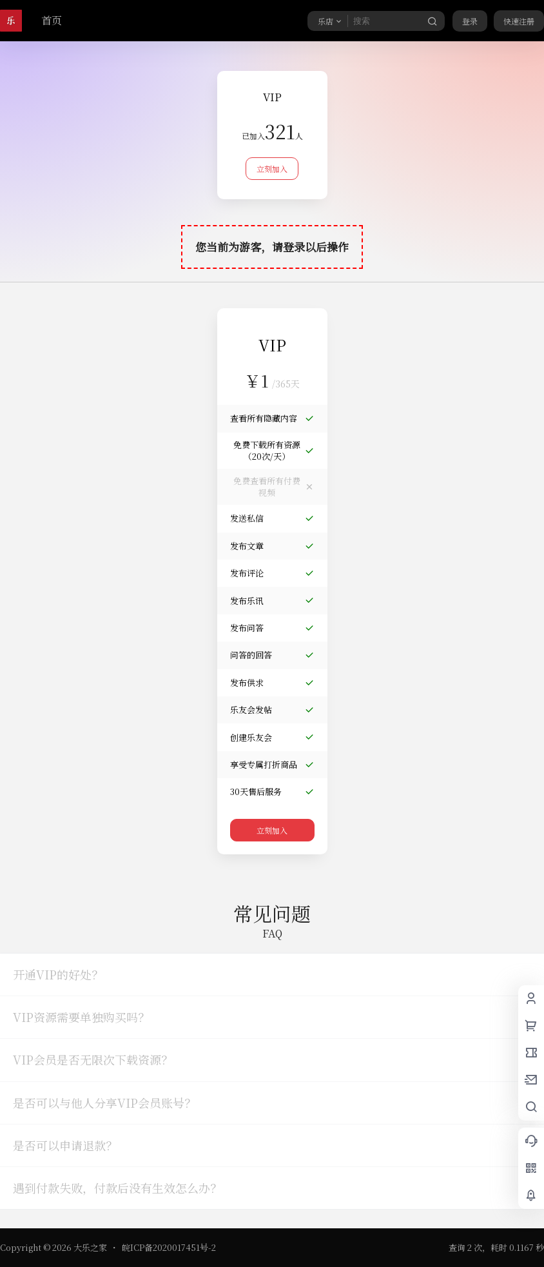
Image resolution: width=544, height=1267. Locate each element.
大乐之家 (89, 1247)
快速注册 (518, 20)
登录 (470, 20)
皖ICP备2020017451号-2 (169, 1247)
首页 (51, 20)
